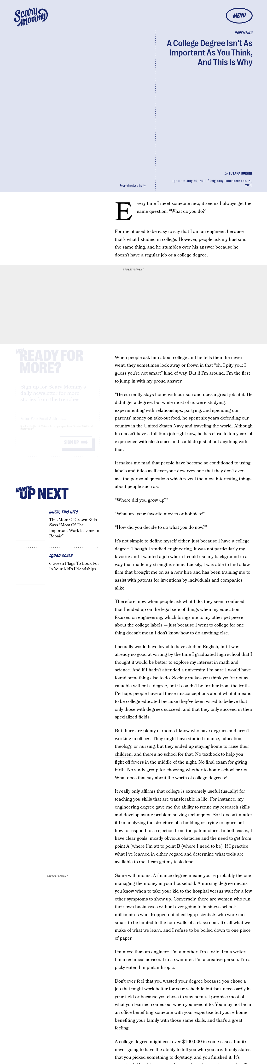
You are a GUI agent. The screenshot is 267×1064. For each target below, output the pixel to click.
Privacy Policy (27, 433)
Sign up (71, 446)
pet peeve (233, 617)
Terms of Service (81, 430)
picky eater (125, 967)
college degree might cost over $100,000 (160, 1042)
